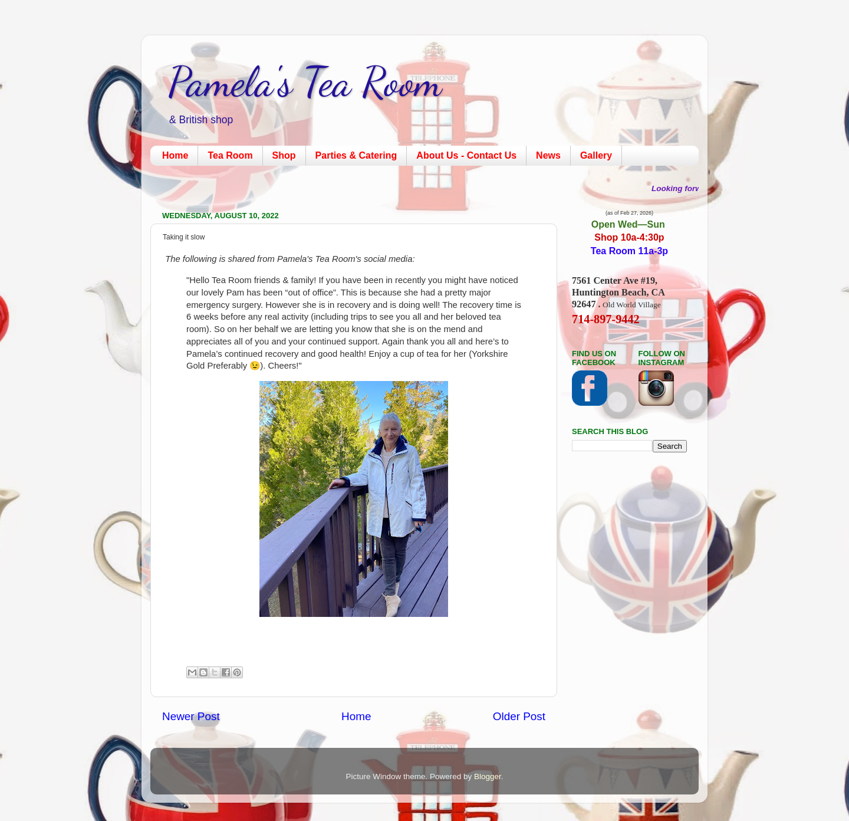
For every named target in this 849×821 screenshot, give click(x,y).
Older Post (519, 716)
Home (175, 155)
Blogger (487, 776)
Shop (284, 155)
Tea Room (230, 155)
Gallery (596, 155)
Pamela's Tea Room (305, 82)
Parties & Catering (356, 155)
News (548, 155)
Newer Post (191, 716)
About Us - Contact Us (466, 155)
